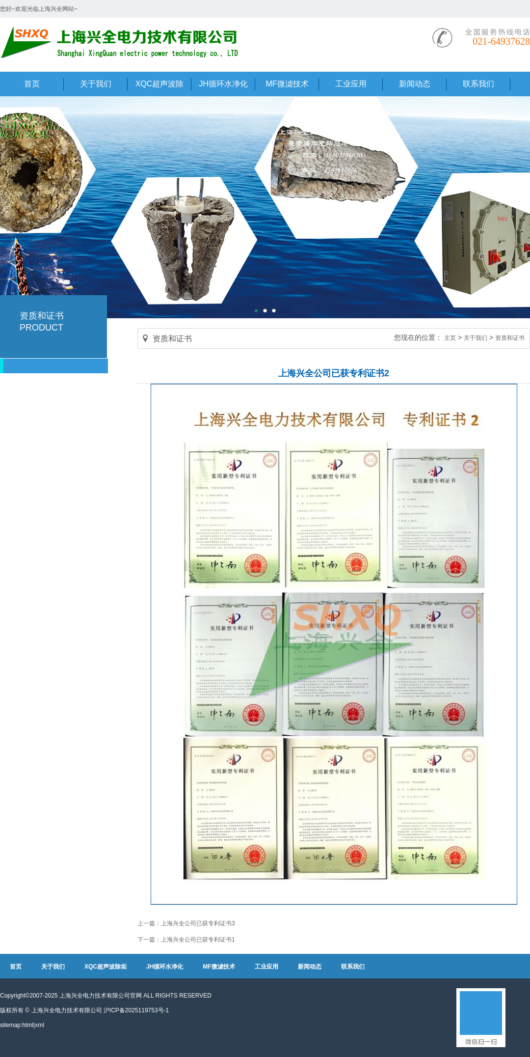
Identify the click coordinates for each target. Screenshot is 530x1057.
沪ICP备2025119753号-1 (136, 1010)
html (27, 1025)
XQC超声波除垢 (105, 966)
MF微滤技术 (219, 966)
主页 (450, 337)
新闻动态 (309, 966)
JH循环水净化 (164, 966)
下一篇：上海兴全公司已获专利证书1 (186, 939)
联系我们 (353, 966)
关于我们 (475, 337)
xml (39, 1025)
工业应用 (266, 966)
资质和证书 (510, 337)
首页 (16, 966)
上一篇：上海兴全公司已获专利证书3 (186, 923)
